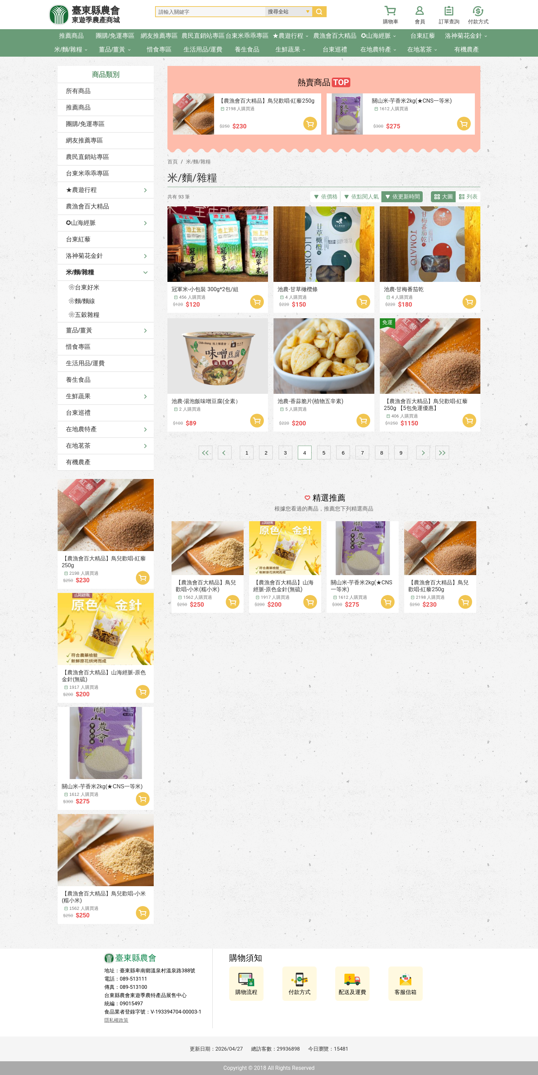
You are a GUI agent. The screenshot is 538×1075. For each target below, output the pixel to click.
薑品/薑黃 (79, 330)
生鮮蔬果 (78, 396)
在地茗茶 (78, 445)
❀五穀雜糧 (84, 314)
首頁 (172, 162)
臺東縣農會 (96, 14)
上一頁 (225, 452)
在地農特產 (81, 429)
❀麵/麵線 (82, 301)
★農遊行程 (81, 189)
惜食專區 (78, 346)
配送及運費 (352, 992)
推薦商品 (78, 107)
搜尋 (319, 11)
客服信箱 (406, 992)
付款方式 (478, 22)
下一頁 (423, 452)
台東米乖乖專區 (87, 173)
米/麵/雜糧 (80, 272)
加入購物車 (143, 578)
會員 (420, 22)
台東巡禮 (78, 412)
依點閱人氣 (365, 196)
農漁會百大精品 (87, 206)
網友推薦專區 (84, 140)
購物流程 (246, 992)
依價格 (329, 196)
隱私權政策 (116, 1020)
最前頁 (205, 452)
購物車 (390, 22)
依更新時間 (406, 196)
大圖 (447, 196)
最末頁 (442, 452)
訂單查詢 (449, 22)
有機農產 (78, 462)
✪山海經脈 (81, 222)
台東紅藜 (78, 239)
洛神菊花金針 (84, 255)
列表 (472, 196)
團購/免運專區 (85, 124)
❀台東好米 (84, 287)
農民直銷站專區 (87, 156)
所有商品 (78, 91)
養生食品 (78, 379)
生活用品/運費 (85, 363)
